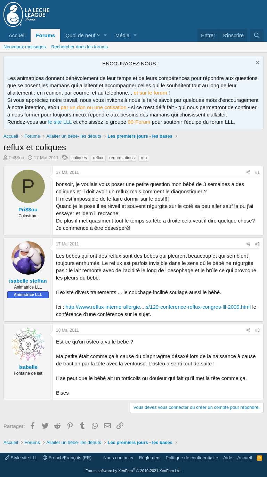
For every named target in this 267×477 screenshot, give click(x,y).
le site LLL (60, 122)
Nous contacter (118, 457)
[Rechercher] (257, 35)
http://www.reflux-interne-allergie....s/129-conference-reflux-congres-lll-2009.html (158, 307)
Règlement (150, 457)
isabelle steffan (28, 281)
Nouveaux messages (24, 46)
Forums (45, 35)
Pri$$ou (16, 157)
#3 (257, 330)
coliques (79, 157)
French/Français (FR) (67, 457)
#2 (257, 244)
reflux (98, 157)
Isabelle (28, 367)
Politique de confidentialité (192, 457)
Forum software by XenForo (133, 471)
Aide (227, 457)
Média (122, 35)
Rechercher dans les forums (79, 46)
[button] (105, 35)
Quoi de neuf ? (82, 35)
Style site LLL (21, 457)
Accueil (17, 35)
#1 (257, 172)
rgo (144, 157)
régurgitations (122, 157)
